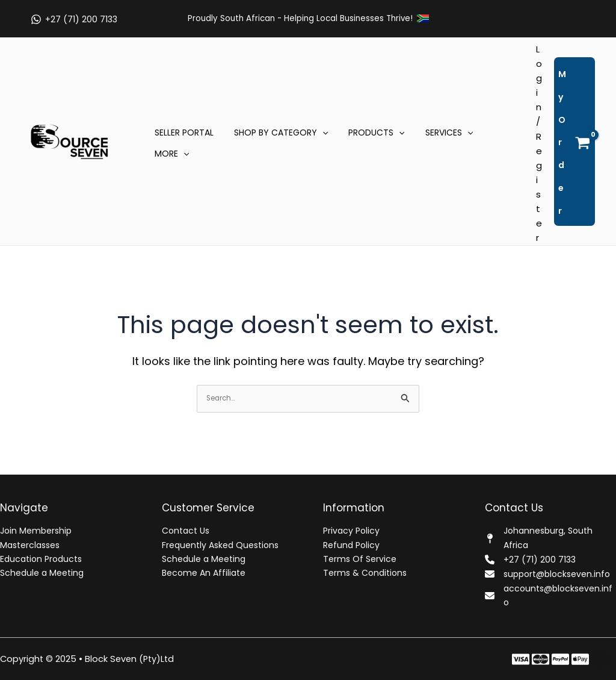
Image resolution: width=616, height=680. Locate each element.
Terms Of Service (359, 559)
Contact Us (185, 531)
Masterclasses (30, 545)
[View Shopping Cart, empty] (574, 141)
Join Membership (36, 531)
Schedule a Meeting (42, 573)
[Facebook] (520, 659)
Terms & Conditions (365, 573)
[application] (317, 132)
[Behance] (580, 659)
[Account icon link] (539, 143)
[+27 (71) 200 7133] (73, 19)
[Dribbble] (600, 659)
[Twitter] (540, 659)
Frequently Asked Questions (220, 545)
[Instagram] (560, 659)
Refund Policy (351, 545)
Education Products (41, 559)
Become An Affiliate (203, 573)
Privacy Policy (351, 531)
